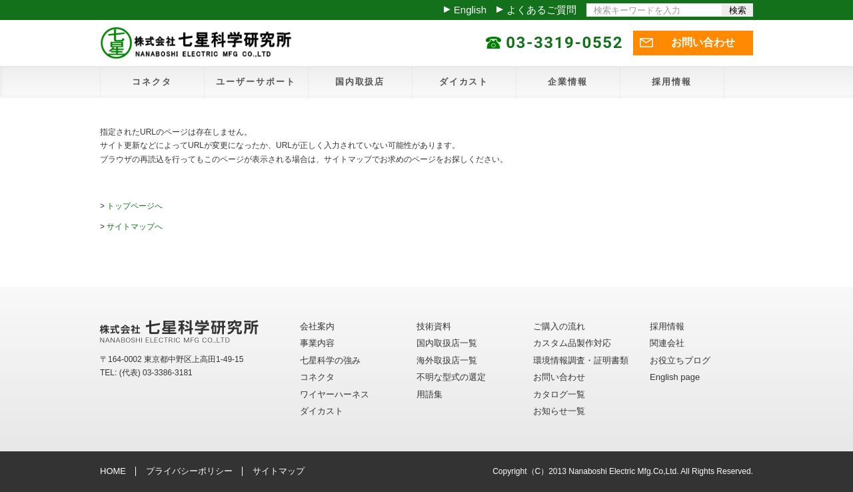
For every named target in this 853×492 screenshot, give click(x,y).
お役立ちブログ (680, 360)
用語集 (429, 394)
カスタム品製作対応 (572, 343)
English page (675, 377)
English (470, 9)
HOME (113, 471)
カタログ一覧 (559, 394)
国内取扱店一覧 (447, 343)
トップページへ (135, 206)
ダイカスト (464, 82)
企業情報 (568, 82)
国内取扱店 (360, 82)
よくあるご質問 (541, 9)
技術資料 (434, 326)
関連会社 (667, 343)
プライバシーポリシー (189, 471)
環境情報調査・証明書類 (580, 360)
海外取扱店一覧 (447, 360)
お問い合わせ (703, 42)
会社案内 (317, 326)
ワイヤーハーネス (334, 394)
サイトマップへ (135, 226)
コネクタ (152, 82)
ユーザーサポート (256, 82)
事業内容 (317, 343)
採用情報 (672, 82)
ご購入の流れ (559, 326)
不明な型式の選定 (451, 377)
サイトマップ (279, 471)
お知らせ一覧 (559, 411)
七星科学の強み (330, 360)
